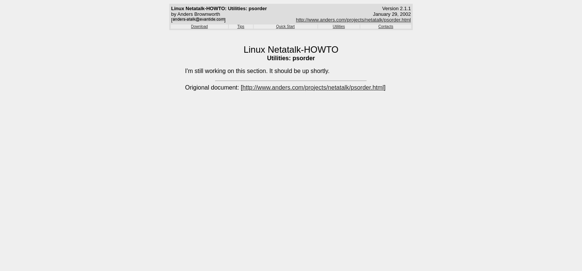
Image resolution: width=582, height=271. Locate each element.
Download (199, 26)
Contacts (385, 26)
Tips (241, 26)
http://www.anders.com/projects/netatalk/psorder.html (353, 20)
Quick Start (285, 26)
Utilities (339, 26)
